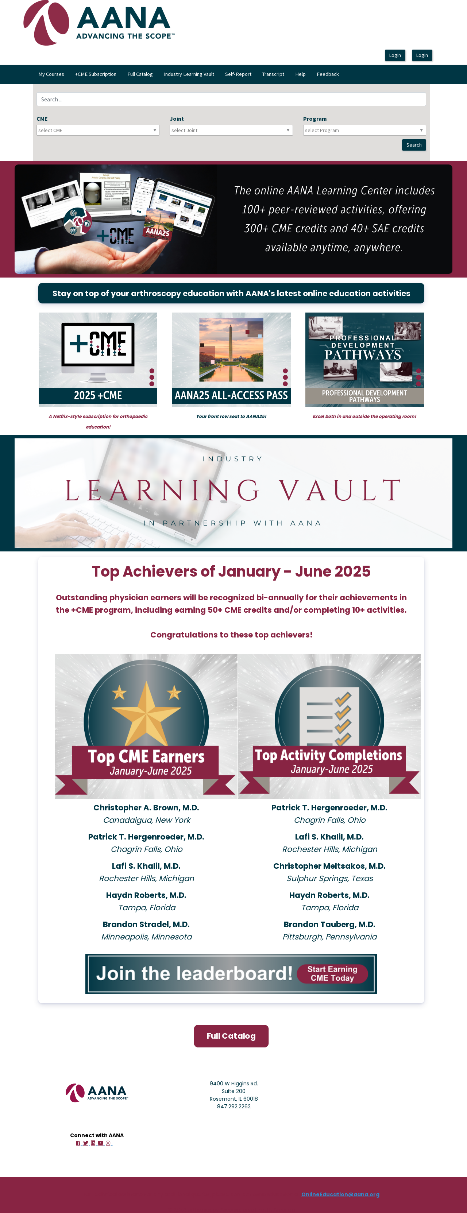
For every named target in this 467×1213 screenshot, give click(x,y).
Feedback (328, 74)
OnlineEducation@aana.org (340, 1193)
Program (315, 118)
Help (300, 74)
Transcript (273, 74)
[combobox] (70, 130)
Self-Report (238, 74)
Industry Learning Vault (189, 74)
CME (42, 118)
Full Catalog (140, 74)
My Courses (51, 74)
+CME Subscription (95, 74)
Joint (177, 118)
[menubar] (188, 74)
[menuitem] (51, 74)
